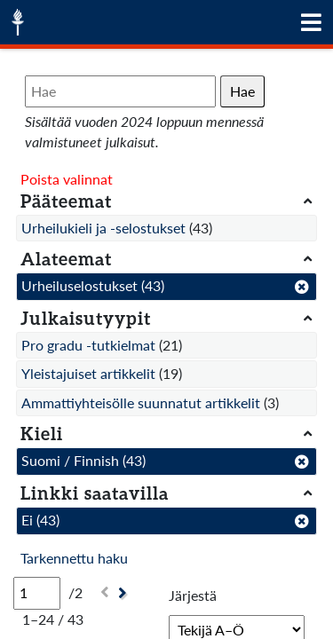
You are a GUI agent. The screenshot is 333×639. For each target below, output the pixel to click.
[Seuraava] (125, 593)
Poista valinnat (66, 178)
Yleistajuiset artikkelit (88, 373)
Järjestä (193, 595)
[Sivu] (36, 593)
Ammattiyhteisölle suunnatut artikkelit (140, 402)
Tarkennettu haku (74, 557)
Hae (242, 91)
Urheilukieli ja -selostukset (103, 227)
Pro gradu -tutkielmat (88, 344)
